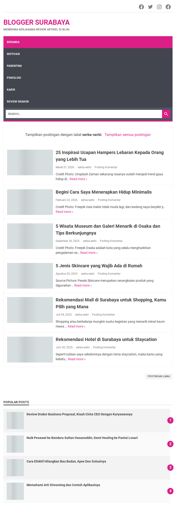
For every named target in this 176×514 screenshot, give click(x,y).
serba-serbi (84, 167)
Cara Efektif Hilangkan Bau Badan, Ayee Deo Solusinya (66, 461)
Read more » (78, 179)
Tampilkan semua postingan (127, 135)
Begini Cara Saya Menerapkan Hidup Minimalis (104, 192)
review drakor (18, 101)
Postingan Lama (159, 376)
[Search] (84, 114)
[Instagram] (160, 7)
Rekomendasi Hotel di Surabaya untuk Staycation (106, 339)
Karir (11, 89)
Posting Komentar (106, 167)
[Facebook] (142, 7)
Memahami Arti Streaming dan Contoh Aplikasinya (63, 485)
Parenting (14, 66)
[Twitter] (151, 7)
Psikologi (14, 77)
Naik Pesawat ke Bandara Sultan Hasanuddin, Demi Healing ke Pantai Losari (82, 438)
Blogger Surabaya (36, 22)
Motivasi (13, 54)
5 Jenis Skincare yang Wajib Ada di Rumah (99, 265)
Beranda (13, 42)
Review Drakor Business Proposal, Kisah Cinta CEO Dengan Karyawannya (79, 414)
